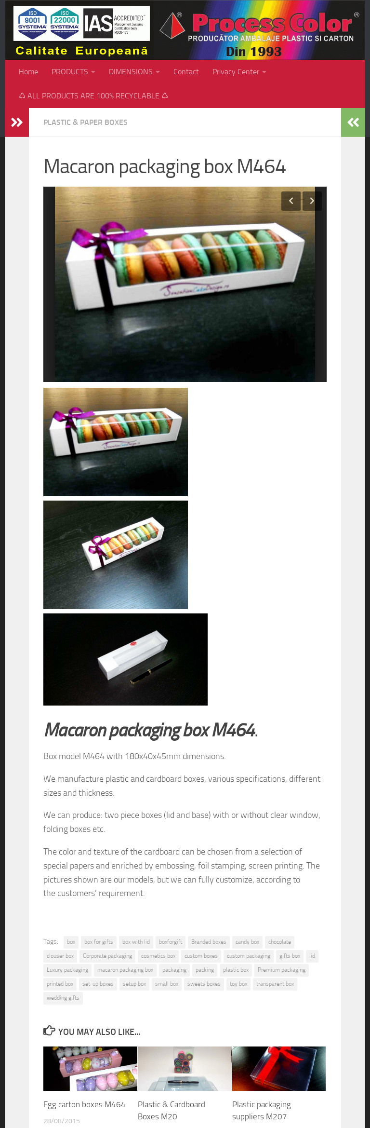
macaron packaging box (125, 969)
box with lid (136, 941)
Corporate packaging (107, 955)
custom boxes (201, 955)
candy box (247, 941)
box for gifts (98, 941)
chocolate (279, 941)
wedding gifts (63, 997)
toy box (238, 983)
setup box (134, 983)
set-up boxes (98, 983)
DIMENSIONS (131, 71)
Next (312, 201)
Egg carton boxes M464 (84, 1104)
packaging (174, 969)
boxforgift (170, 941)
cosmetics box (158, 955)
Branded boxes (208, 941)
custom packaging (248, 955)
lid (312, 955)
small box (166, 983)
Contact (186, 71)
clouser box (60, 955)
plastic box (236, 969)
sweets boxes (204, 983)
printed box (60, 983)
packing (205, 969)
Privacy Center (235, 71)
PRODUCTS (70, 71)
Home (28, 71)
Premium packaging (281, 969)
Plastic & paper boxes (85, 122)
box (71, 941)
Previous (291, 201)
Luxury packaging (67, 969)
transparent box (275, 983)
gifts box (289, 955)
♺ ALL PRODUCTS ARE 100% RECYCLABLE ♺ (93, 95)
